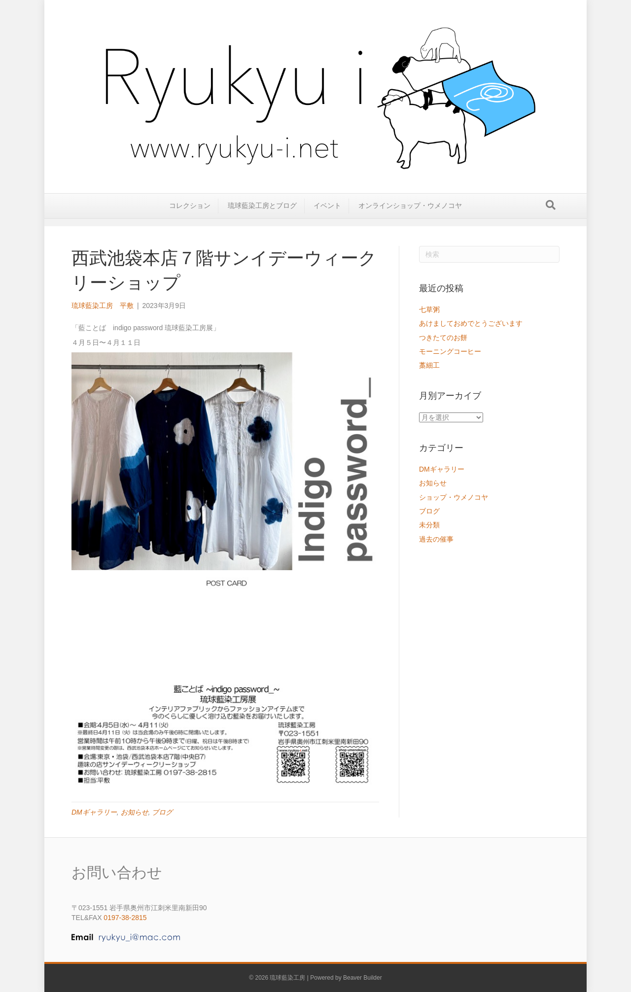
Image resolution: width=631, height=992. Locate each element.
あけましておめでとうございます (471, 323)
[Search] (551, 212)
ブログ (162, 812)
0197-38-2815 (125, 918)
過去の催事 (436, 539)
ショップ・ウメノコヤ (453, 497)
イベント (327, 213)
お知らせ (134, 812)
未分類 (429, 525)
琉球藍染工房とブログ (262, 213)
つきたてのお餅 (443, 338)
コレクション (189, 213)
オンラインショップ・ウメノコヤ (410, 213)
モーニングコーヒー (450, 351)
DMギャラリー (94, 812)
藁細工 (429, 365)
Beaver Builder (362, 977)
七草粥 (429, 309)
